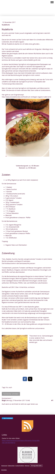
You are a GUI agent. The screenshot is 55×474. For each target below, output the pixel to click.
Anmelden (4, 470)
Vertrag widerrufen (36, 465)
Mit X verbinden (7, 418)
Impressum (4, 465)
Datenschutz (11, 465)
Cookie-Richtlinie (19, 465)
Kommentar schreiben (10, 394)
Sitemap (27, 465)
